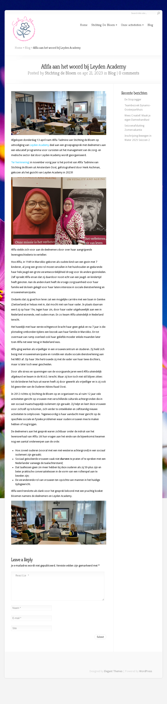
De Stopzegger (133, 99)
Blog (150, 25)
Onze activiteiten (131, 25)
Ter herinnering (20, 162)
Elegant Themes (113, 676)
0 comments (129, 73)
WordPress (145, 676)
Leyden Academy (39, 145)
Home (83, 25)
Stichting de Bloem (60, 73)
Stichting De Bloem (103, 25)
